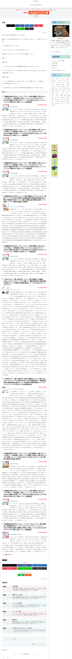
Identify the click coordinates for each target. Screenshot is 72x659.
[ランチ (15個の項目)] (59, 82)
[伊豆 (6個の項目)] (63, 94)
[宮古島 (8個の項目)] (60, 90)
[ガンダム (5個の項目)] (53, 103)
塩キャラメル (55, 67)
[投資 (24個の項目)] (53, 79)
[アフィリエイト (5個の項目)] (63, 103)
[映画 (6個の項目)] (68, 96)
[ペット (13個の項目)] (53, 84)
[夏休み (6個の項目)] (62, 96)
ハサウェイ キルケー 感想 (58, 60)
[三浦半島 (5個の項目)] (67, 101)
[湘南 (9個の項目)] (53, 88)
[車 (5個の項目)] (57, 103)
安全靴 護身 (54, 65)
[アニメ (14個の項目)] (64, 82)
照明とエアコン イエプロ (15, 286)
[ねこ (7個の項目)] (53, 94)
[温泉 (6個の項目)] (65, 96)
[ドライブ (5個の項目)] (68, 99)
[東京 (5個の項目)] (56, 99)
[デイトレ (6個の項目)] (67, 94)
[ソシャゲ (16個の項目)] (67, 80)
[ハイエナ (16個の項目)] (61, 80)
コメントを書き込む (24, 651)
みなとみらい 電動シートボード (59, 70)
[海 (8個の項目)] (57, 90)
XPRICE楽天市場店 (14, 103)
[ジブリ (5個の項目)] (53, 101)
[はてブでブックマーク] (20, 25)
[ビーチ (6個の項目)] (53, 96)
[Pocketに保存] (28, 25)
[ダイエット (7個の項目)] (59, 92)
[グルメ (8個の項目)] (65, 90)
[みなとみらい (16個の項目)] (54, 80)
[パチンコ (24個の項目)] (58, 79)
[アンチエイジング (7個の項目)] (66, 92)
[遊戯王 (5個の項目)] (68, 97)
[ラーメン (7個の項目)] (58, 94)
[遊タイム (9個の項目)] (67, 86)
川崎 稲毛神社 (55, 63)
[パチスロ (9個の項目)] (57, 88)
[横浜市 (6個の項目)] (63, 97)
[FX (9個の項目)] (61, 88)
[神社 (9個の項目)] (65, 88)
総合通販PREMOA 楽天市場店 (16, 531)
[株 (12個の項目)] (60, 84)
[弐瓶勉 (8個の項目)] (53, 90)
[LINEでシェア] (36, 25)
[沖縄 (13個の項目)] (68, 82)
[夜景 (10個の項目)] (59, 86)
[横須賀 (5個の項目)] (62, 101)
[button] (43, 25)
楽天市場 (36, 15)
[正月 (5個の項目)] (53, 99)
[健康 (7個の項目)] (53, 92)
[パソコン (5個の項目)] (60, 99)
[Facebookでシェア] (13, 25)
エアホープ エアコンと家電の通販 (17, 203)
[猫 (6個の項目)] (53, 97)
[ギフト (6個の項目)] (57, 96)
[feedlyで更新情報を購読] (23, 572)
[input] (61, 51)
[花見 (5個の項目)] (68, 103)
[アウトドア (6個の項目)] (58, 97)
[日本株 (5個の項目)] (60, 105)
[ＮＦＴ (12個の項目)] (64, 84)
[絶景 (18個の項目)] (68, 79)
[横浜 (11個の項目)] (68, 84)
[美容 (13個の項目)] (57, 84)
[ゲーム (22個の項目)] (63, 79)
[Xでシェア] (5, 25)
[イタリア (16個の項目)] (54, 82)
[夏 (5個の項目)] (64, 99)
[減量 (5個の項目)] (58, 101)
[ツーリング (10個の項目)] (54, 86)
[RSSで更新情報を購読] (26, 572)
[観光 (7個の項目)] (68, 90)
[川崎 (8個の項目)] (68, 88)
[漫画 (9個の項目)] (63, 86)
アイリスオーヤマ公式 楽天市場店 (17, 385)
